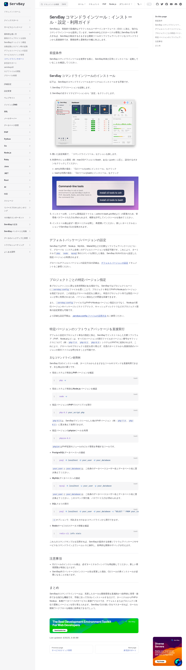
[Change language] (139, 4)
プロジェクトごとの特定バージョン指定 (168, 33)
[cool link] (180, 4)
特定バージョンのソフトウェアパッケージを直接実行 (168, 37)
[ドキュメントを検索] (53, 4)
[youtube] (171, 4)
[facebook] (166, 4)
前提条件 (158, 21)
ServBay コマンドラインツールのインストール (168, 25)
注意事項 (158, 41)
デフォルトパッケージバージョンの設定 (168, 29)
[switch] (149, 4)
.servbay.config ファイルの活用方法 (89, 315)
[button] (17, 20)
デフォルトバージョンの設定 (114, 263)
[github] (157, 4)
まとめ (158, 45)
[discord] (176, 4)
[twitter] (162, 4)
